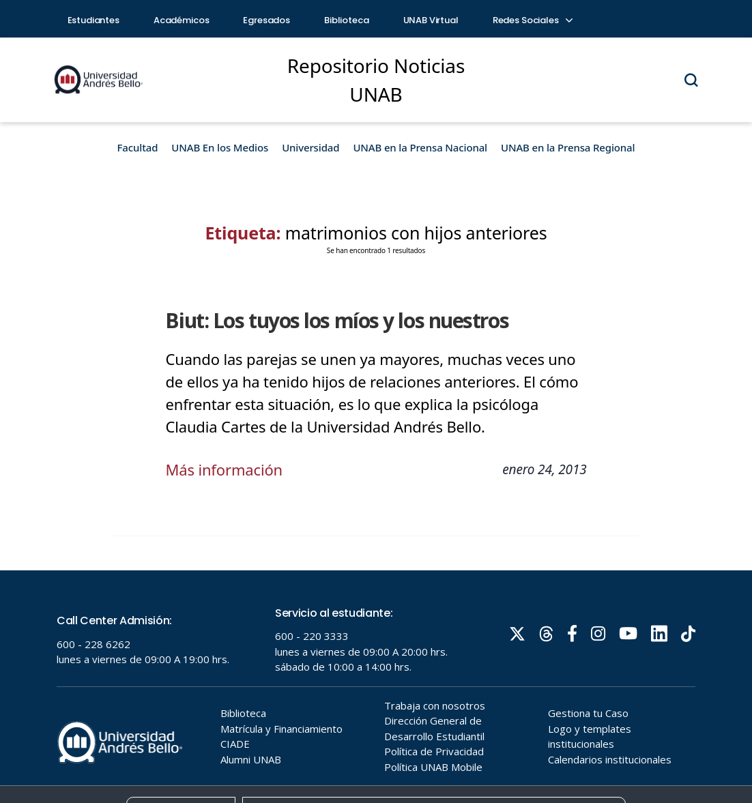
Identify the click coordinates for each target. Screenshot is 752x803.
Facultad (137, 147)
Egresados (266, 20)
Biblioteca (346, 20)
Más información (224, 469)
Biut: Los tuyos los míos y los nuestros (336, 320)
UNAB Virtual (431, 20)
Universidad (310, 147)
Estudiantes (93, 20)
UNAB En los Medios (219, 147)
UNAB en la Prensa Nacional (420, 147)
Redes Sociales (532, 20)
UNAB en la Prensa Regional (568, 147)
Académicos (181, 20)
